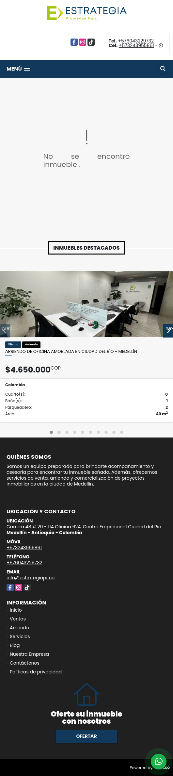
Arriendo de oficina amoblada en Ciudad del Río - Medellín (71, 351)
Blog (15, 645)
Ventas (18, 619)
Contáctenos (24, 663)
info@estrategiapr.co (31, 577)
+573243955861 (136, 45)
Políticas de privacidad (36, 672)
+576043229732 (136, 41)
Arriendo (19, 627)
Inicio (16, 610)
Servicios (20, 636)
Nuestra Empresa (29, 654)
